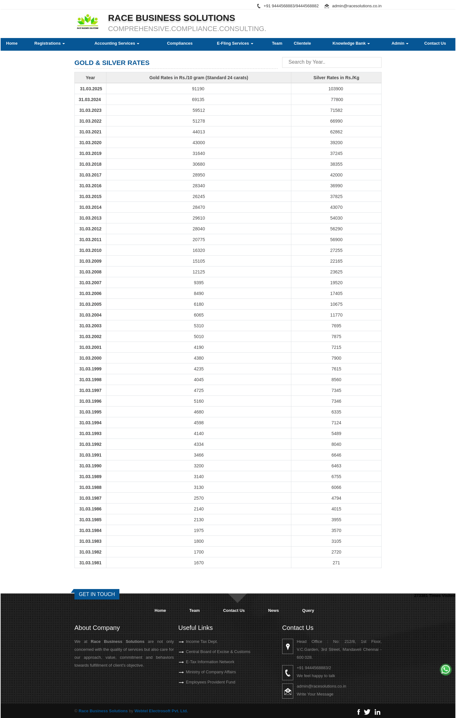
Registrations (50, 43)
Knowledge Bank (351, 43)
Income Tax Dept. (190, 641)
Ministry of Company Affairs (199, 672)
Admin (399, 43)
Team (277, 43)
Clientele (302, 43)
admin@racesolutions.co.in (357, 5)
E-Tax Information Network (198, 661)
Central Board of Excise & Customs (206, 651)
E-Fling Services (235, 43)
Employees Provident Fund (199, 682)
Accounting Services (116, 43)
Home (11, 43)
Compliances (180, 43)
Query (308, 610)
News (273, 610)
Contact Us (435, 43)
